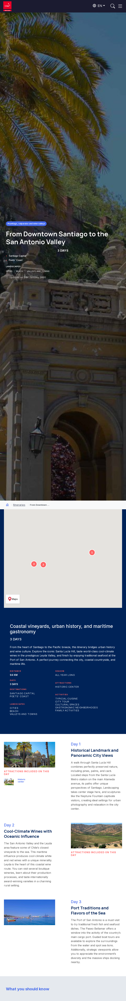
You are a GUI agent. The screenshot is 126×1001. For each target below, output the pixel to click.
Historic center (67, 686)
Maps (13, 599)
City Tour (62, 701)
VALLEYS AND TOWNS (38, 271)
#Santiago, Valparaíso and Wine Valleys (26, 223)
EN (97, 6)
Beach (14, 711)
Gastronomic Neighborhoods (76, 707)
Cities (14, 707)
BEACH (20, 271)
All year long (65, 674)
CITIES (9, 271)
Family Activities (67, 710)
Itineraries (19, 505)
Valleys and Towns (23, 714)
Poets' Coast (15, 260)
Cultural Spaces (67, 704)
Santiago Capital (17, 256)
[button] (92, 552)
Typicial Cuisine (66, 698)
